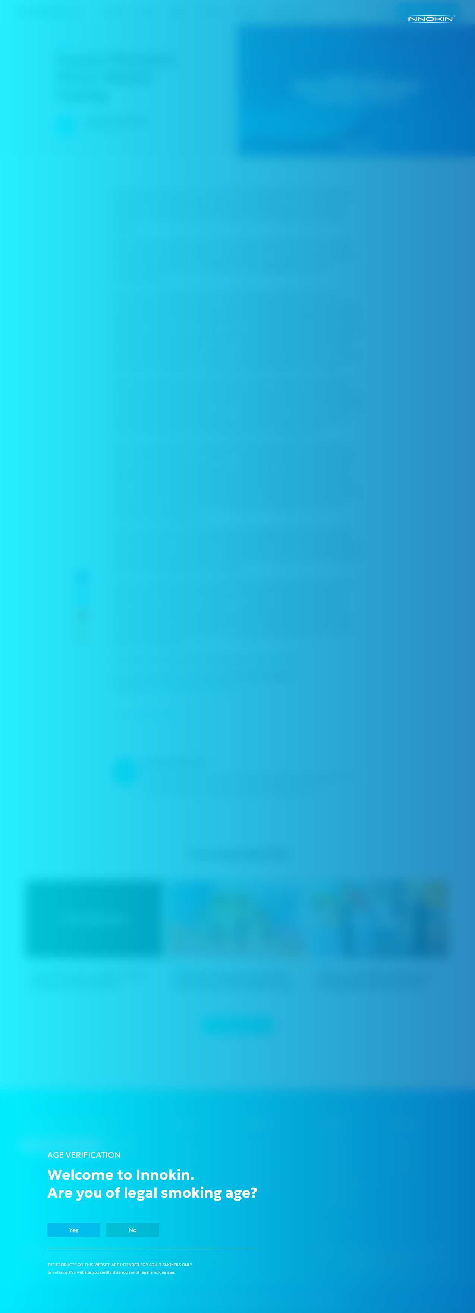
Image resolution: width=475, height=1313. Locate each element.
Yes (76, 1229)
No (139, 1229)
